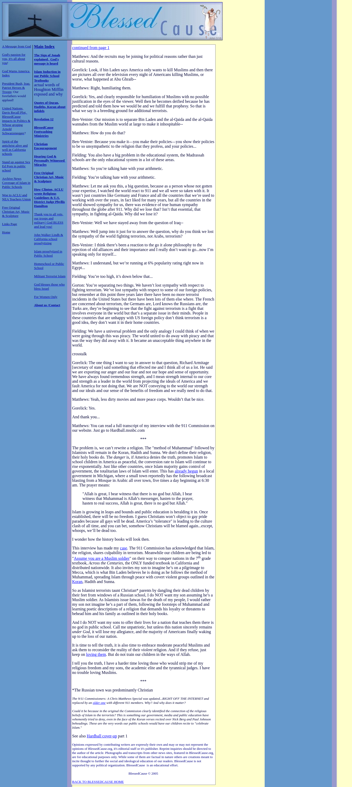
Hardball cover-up (102, 736)
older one (99, 703)
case (123, 548)
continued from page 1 (90, 47)
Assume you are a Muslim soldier (102, 558)
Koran (77, 581)
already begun (186, 471)
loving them (96, 654)
